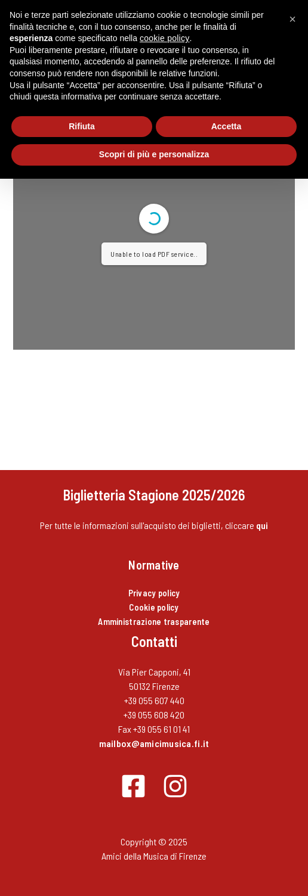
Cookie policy (153, 607)
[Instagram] (175, 786)
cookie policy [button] (165, 38)
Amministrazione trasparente (154, 621)
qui (262, 525)
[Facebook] (133, 786)
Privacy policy (154, 592)
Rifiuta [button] (82, 126)
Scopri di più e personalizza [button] (154, 154)
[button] (292, 19)
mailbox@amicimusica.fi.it (154, 743)
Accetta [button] (226, 126)
